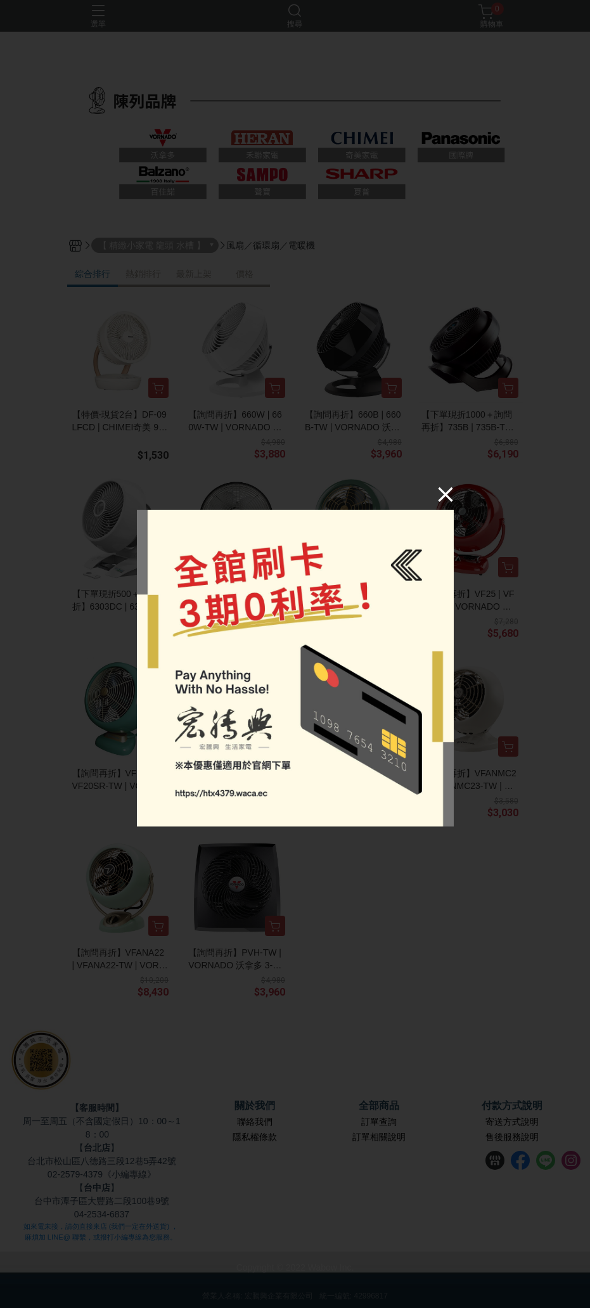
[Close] (445, 494)
